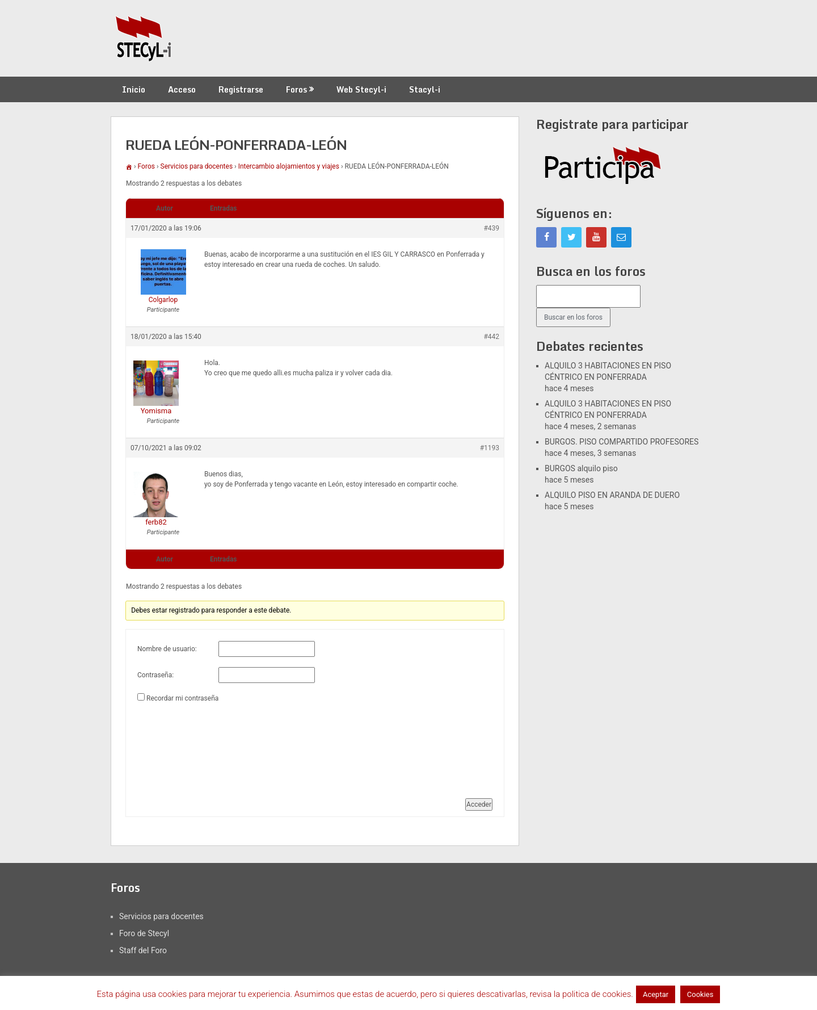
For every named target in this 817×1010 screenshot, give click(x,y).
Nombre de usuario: (167, 649)
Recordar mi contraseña (182, 698)
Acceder (478, 804)
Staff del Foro (143, 950)
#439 (491, 228)
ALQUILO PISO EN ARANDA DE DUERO (612, 495)
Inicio (133, 89)
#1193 (489, 448)
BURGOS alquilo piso (581, 468)
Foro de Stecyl (144, 933)
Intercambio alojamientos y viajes (288, 166)
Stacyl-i (424, 89)
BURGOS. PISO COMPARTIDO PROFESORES (621, 441)
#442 (491, 337)
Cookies (700, 994)
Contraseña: (155, 675)
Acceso (182, 89)
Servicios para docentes (197, 166)
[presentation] (183, 746)
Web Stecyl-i (361, 89)
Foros (296, 89)
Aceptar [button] (655, 994)
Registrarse (240, 89)
